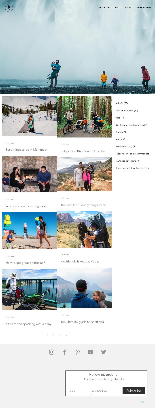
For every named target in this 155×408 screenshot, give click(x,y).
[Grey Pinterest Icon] (77, 352)
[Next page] (66, 335)
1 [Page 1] (53, 335)
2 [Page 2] (60, 335)
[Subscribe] (134, 390)
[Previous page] (47, 335)
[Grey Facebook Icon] (64, 352)
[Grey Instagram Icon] (51, 352)
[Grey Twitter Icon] (103, 352)
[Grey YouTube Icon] (90, 352)
